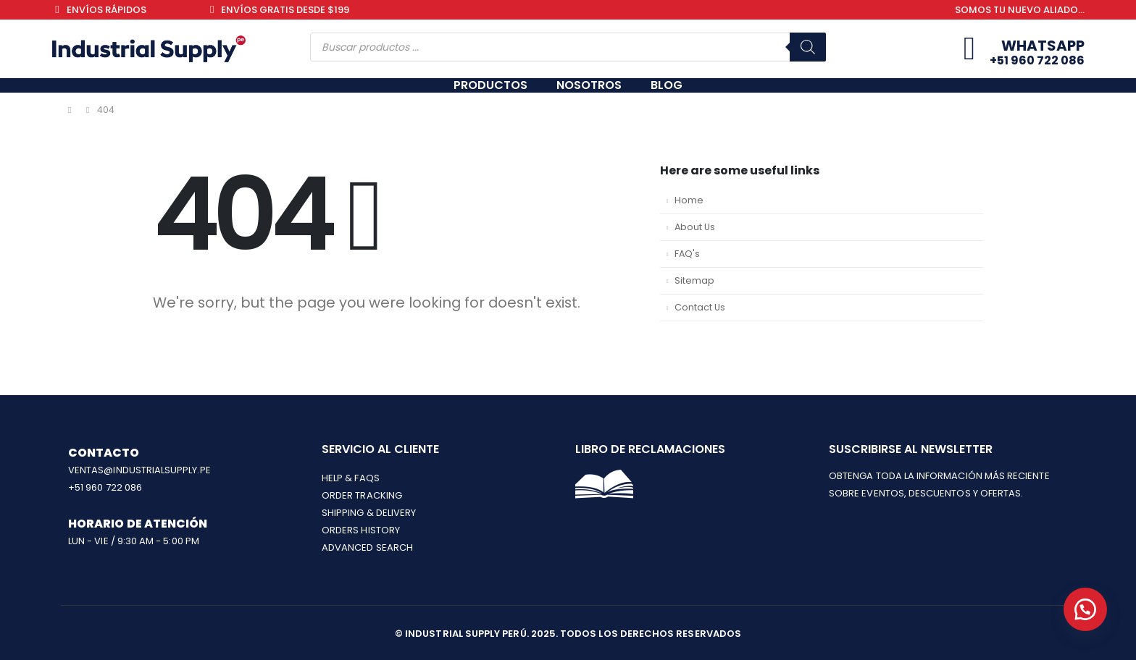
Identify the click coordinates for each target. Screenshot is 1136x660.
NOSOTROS (589, 85)
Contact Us (699, 307)
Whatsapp (1043, 45)
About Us (694, 227)
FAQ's (687, 254)
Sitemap (694, 280)
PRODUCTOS (490, 85)
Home (688, 200)
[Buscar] (808, 47)
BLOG (666, 85)
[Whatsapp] (969, 49)
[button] (1085, 609)
